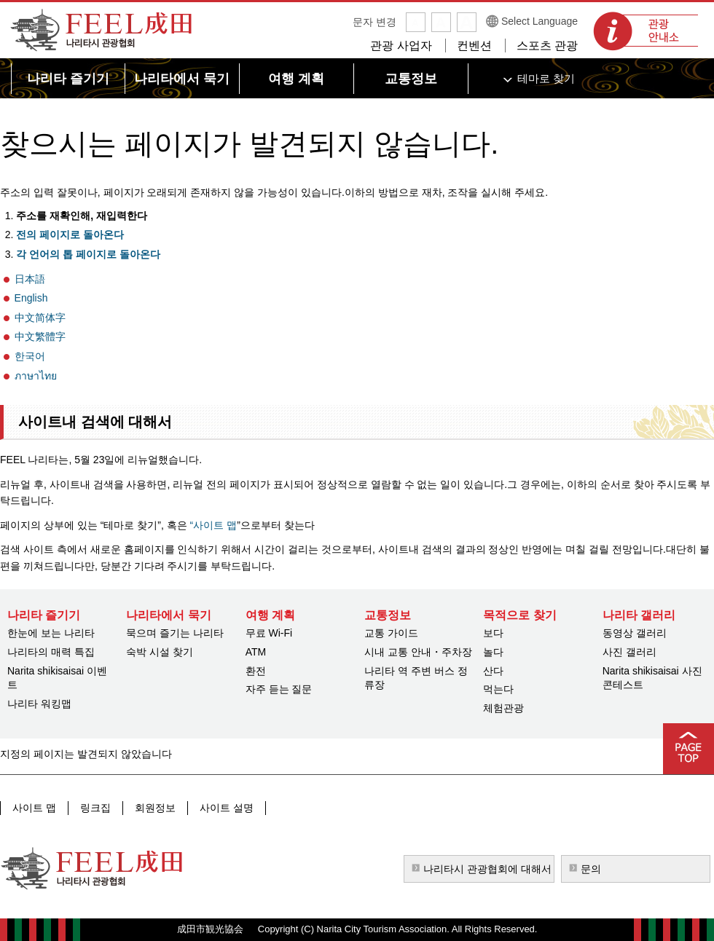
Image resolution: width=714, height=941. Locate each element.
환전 (256, 671)
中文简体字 (40, 317)
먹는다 (498, 689)
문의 (591, 869)
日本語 (30, 279)
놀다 (493, 652)
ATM (256, 652)
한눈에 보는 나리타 (51, 633)
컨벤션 (474, 45)
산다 (493, 671)
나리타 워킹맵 (39, 703)
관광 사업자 (400, 45)
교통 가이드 (391, 633)
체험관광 (503, 708)
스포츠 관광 (547, 45)
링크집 (95, 808)
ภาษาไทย (36, 376)
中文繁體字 (40, 336)
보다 (493, 633)
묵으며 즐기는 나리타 (175, 633)
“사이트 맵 (212, 525)
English (31, 298)
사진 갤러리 (629, 652)
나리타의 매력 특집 (51, 652)
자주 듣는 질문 (279, 689)
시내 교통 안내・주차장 (418, 652)
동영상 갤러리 (635, 633)
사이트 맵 (34, 808)
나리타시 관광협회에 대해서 (487, 869)
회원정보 (155, 808)
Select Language (539, 21)
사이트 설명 (227, 808)
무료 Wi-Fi (269, 633)
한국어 (30, 356)
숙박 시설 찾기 (159, 652)
